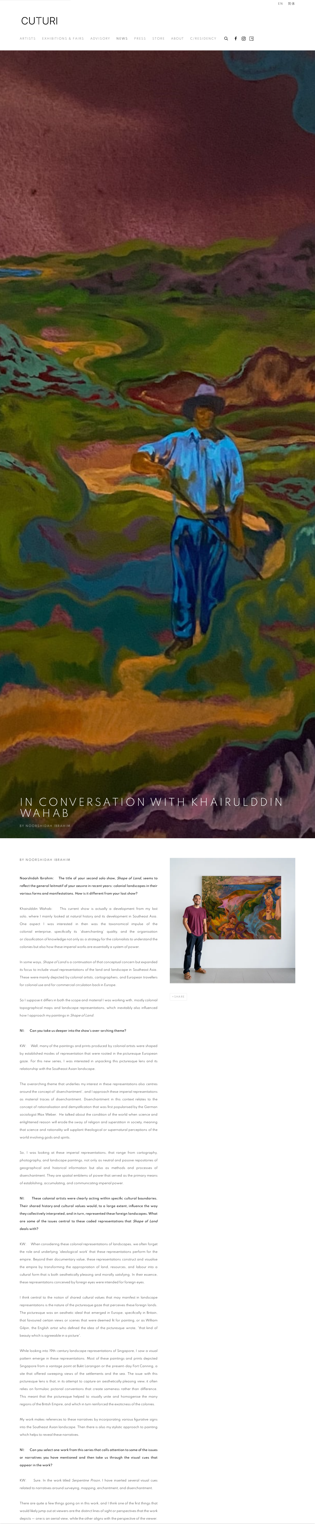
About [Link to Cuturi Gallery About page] (177, 38)
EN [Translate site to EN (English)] (280, 3)
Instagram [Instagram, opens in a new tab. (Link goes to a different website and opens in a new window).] (244, 39)
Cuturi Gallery (39, 21)
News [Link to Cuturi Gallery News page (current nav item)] (122, 38)
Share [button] (179, 996)
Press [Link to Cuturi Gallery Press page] (140, 38)
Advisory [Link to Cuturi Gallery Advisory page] (100, 38)
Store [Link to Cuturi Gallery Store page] (158, 38)
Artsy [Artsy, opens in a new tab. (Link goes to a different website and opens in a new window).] (251, 39)
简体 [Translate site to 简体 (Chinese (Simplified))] (291, 3)
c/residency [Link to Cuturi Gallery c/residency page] (203, 38)
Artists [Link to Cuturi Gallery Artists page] (28, 38)
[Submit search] (226, 38)
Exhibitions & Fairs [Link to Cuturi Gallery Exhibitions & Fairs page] (63, 38)
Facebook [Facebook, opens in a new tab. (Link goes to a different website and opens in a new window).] (236, 39)
